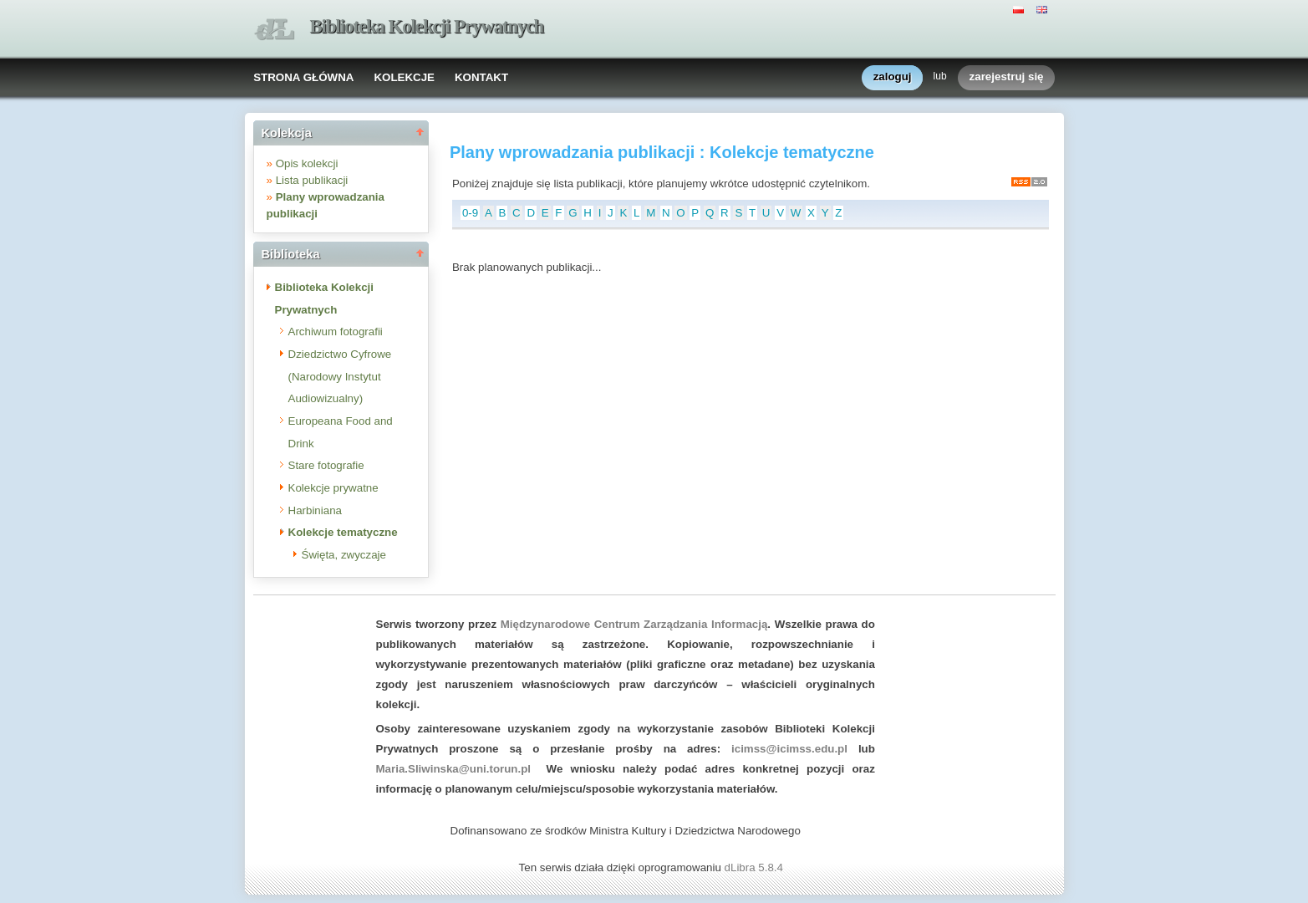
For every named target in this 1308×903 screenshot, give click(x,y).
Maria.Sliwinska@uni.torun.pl (454, 769)
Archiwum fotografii (335, 331)
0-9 (470, 213)
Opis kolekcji (307, 163)
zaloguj (892, 77)
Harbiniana (315, 510)
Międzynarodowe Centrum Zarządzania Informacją (634, 624)
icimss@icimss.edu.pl (789, 748)
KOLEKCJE (404, 77)
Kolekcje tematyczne (343, 532)
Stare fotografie (326, 465)
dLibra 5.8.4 (755, 867)
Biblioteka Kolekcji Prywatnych (427, 26)
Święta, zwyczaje (344, 554)
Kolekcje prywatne (333, 488)
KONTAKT (481, 77)
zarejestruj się (1007, 77)
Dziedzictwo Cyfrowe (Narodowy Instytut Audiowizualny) (340, 376)
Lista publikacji (312, 180)
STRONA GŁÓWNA (303, 77)
